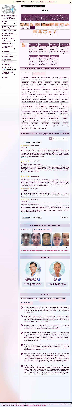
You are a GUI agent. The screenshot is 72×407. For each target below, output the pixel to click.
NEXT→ (40, 142)
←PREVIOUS (26, 142)
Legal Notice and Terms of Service (36, 405)
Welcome (5, 24)
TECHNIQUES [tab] (38, 73)
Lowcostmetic (25, 6)
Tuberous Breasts (10, 69)
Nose (42, 6)
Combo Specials (42, 2)
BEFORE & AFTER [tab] (26, 230)
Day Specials (52, 2)
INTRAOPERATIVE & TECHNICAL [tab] (42, 230)
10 (36, 142)
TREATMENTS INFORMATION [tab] (29, 299)
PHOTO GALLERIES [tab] (59, 299)
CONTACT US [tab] (25, 303)
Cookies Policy (20, 405)
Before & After (33, 46)
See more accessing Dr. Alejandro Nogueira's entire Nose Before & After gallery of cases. (45, 252)
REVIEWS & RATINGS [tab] (45, 299)
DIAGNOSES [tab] (25, 73)
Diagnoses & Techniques (7, 72)
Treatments (34, 6)
